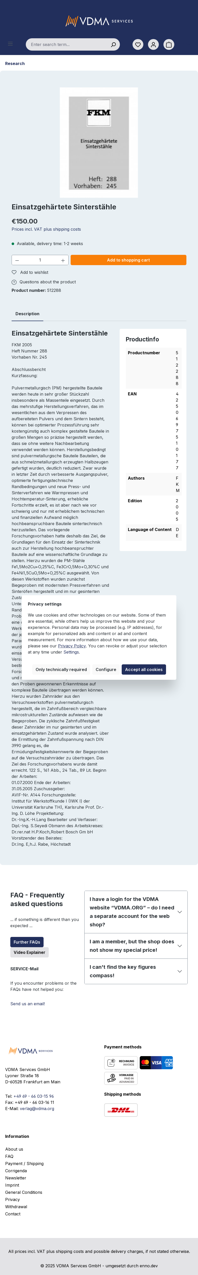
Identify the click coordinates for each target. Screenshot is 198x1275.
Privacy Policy (72, 645)
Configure (106, 669)
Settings (71, 652)
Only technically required (61, 669)
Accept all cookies (144, 669)
